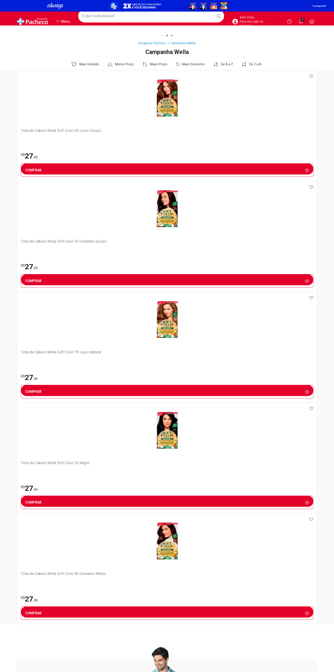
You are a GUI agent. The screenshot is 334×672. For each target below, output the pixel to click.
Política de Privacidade (262, 420)
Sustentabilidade (29, 439)
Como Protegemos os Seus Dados (271, 432)
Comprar (47, 170)
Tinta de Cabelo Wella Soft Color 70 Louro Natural (162, 132)
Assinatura (101, 444)
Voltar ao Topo (167, 617)
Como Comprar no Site (186, 415)
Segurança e (281, 410)
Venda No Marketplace (33, 415)
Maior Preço (155, 64)
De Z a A (251, 64)
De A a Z (223, 64)
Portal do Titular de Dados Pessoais (272, 426)
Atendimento (182, 407)
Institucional (29, 407)
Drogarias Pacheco (152, 43)
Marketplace (179, 445)
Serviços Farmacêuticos (110, 432)
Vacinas (99, 420)
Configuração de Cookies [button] (264, 438)
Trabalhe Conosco (30, 421)
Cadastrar (162, 257)
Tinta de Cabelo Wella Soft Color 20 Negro (222, 132)
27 (29, 156)
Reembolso (178, 433)
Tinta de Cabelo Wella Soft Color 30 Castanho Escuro (102, 132)
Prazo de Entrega (182, 427)
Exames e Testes (105, 426)
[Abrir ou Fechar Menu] (63, 22)
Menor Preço (121, 64)
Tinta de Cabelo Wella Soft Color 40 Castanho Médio (282, 132)
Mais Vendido (85, 64)
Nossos (128, 410)
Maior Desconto (190, 64)
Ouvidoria (24, 427)
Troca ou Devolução (184, 439)
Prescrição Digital (106, 438)
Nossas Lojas (26, 433)
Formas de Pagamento (186, 421)
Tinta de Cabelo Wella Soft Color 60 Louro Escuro (42, 132)
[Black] (167, 5)
